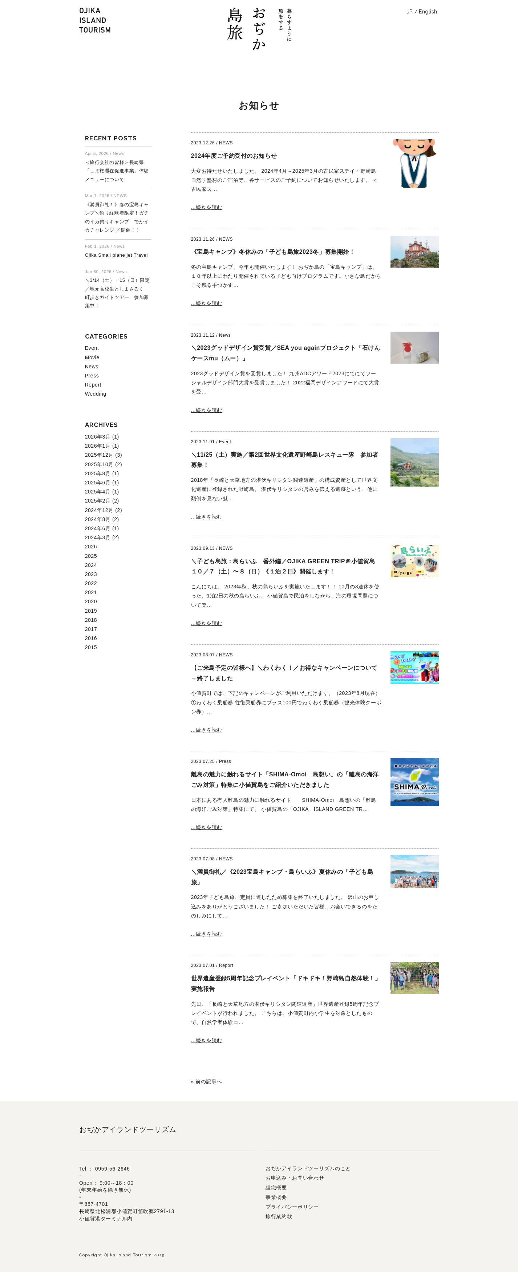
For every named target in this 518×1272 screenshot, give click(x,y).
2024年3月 (98, 537)
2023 (91, 574)
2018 (91, 620)
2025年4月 (98, 492)
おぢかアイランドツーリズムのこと (308, 1168)
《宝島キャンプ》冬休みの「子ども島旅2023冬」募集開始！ (273, 252)
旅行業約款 (279, 1216)
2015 (91, 647)
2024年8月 (98, 519)
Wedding (95, 394)
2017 (91, 629)
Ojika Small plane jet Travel (116, 255)
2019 (91, 611)
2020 (91, 601)
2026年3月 (98, 437)
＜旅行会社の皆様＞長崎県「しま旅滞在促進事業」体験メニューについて (117, 171)
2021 (91, 592)
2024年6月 (98, 528)
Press (92, 376)
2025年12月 (99, 455)
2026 (91, 546)
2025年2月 (98, 501)
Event (92, 348)
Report (93, 385)
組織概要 (276, 1188)
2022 (91, 583)
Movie (92, 357)
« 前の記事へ (206, 1081)
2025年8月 (98, 473)
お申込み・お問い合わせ (295, 1178)
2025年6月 (98, 482)
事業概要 (276, 1197)
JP (410, 12)
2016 (91, 638)
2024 (91, 565)
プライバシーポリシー (292, 1207)
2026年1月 (98, 446)
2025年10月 (99, 464)
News (91, 366)
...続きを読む (206, 207)
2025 (91, 556)
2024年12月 (99, 510)
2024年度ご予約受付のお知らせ (234, 156)
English (428, 12)
